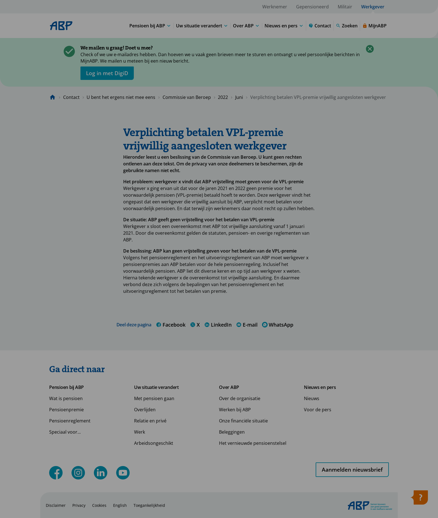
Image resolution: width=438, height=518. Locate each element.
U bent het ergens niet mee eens (121, 97)
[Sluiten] (369, 49)
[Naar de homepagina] (52, 97)
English (120, 505)
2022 (223, 97)
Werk (139, 432)
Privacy (78, 505)
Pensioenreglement (70, 421)
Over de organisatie (239, 398)
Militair (345, 7)
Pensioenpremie (66, 410)
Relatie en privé (150, 421)
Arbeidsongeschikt (153, 443)
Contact (71, 97)
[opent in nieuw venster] (107, 73)
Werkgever (372, 7)
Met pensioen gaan (154, 398)
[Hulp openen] (419, 499)
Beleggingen (232, 432)
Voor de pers (317, 410)
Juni (239, 97)
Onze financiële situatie (243, 421)
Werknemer (274, 7)
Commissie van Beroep (187, 97)
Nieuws (311, 398)
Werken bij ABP (235, 410)
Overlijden (145, 410)
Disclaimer (56, 505)
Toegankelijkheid (149, 505)
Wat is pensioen (66, 398)
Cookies (99, 505)
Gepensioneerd (312, 7)
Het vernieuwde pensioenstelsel (252, 443)
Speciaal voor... (65, 432)
